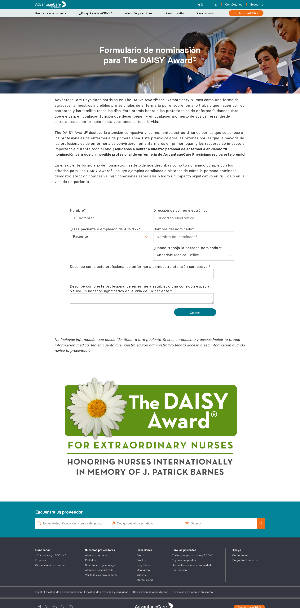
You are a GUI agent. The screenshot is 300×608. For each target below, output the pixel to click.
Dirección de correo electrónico (180, 210)
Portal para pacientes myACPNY (192, 555)
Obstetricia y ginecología (100, 565)
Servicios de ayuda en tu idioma (193, 592)
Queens (141, 575)
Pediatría (90, 560)
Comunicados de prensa (50, 565)
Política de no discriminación (64, 592)
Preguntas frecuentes (245, 560)
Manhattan (143, 570)
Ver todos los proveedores (101, 575)
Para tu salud (205, 13)
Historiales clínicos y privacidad (191, 565)
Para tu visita (174, 13)
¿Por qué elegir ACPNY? (95, 13)
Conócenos (43, 550)
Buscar (254, 4)
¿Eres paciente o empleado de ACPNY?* (105, 229)
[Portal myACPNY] (246, 13)
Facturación (179, 570)
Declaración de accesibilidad (151, 592)
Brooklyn (142, 560)
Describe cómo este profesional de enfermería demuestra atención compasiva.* (140, 266)
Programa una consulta (50, 13)
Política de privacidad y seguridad (107, 592)
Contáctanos (240, 555)
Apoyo (236, 550)
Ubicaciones (144, 550)
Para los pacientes (184, 550)
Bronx (140, 555)
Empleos (40, 560)
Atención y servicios (138, 13)
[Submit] (195, 312)
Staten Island (144, 580)
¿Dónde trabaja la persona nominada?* (187, 247)
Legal (38, 592)
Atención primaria (96, 555)
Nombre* (78, 210)
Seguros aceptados (184, 560)
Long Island (143, 565)
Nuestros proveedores (100, 550)
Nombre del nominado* (173, 229)
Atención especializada (99, 570)
